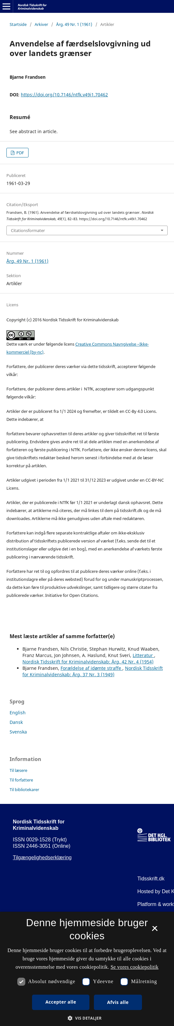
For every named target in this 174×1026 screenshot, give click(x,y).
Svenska (18, 732)
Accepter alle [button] (61, 1002)
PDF (19, 153)
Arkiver (41, 24)
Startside (18, 24)
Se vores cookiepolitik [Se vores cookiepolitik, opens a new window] (135, 967)
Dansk (16, 722)
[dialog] (87, 969)
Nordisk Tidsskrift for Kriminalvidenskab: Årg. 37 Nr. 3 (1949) (92, 671)
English (18, 712)
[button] (87, 1018)
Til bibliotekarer (24, 789)
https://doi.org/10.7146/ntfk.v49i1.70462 (64, 95)
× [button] (154, 930)
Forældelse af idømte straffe (91, 668)
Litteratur (143, 655)
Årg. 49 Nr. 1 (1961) (74, 24)
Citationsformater (28, 230)
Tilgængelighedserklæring (42, 857)
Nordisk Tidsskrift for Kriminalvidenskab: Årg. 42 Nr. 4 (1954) (87, 662)
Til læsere (18, 770)
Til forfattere (21, 780)
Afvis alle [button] (117, 1002)
